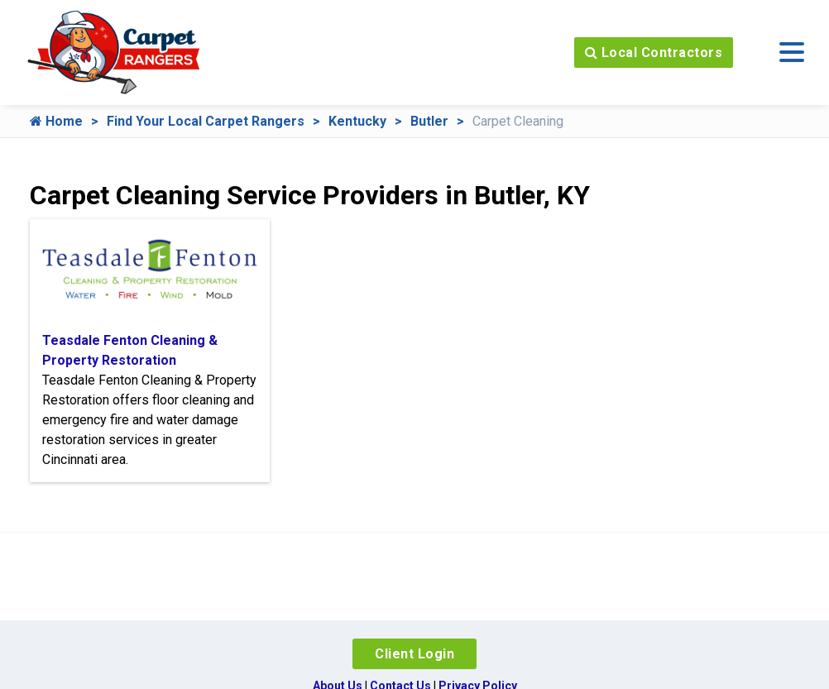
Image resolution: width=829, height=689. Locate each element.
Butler (429, 121)
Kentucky (357, 121)
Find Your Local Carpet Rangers (205, 121)
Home (56, 121)
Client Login (414, 654)
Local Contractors (654, 52)
